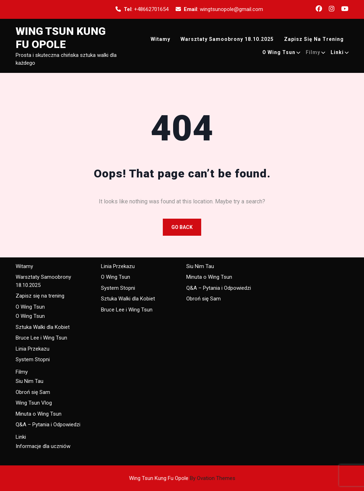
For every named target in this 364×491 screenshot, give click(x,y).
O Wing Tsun (278, 52)
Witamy (160, 39)
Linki (337, 52)
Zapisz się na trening (314, 39)
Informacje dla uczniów (43, 446)
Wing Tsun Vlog (34, 403)
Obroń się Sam (33, 392)
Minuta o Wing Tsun (38, 414)
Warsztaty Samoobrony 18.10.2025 (227, 39)
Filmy (313, 52)
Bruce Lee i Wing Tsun (41, 338)
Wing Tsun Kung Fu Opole (182, 478)
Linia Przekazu (32, 349)
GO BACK (182, 227)
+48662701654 (151, 9)
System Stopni (33, 359)
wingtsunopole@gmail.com (231, 9)
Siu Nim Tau (29, 381)
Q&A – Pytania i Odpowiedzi (48, 424)
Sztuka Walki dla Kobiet (43, 327)
